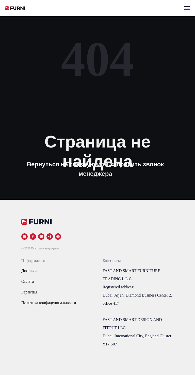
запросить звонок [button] (137, 164)
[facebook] (33, 236)
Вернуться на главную (61, 164)
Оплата (27, 281)
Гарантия (29, 292)
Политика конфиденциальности (48, 303)
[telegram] (49, 236)
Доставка (29, 271)
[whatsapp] (41, 236)
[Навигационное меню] (187, 8)
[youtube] (58, 236)
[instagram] (24, 236)
